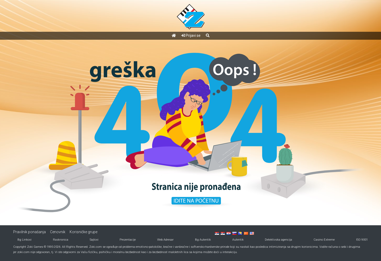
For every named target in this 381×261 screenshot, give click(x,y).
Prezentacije (128, 239)
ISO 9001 (362, 239)
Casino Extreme (324, 239)
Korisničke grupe (83, 232)
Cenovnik (57, 232)
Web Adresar (165, 239)
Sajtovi (94, 239)
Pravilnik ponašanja (29, 232)
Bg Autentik (203, 239)
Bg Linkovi (24, 239)
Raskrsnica (60, 239)
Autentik (238, 239)
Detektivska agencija (278, 239)
